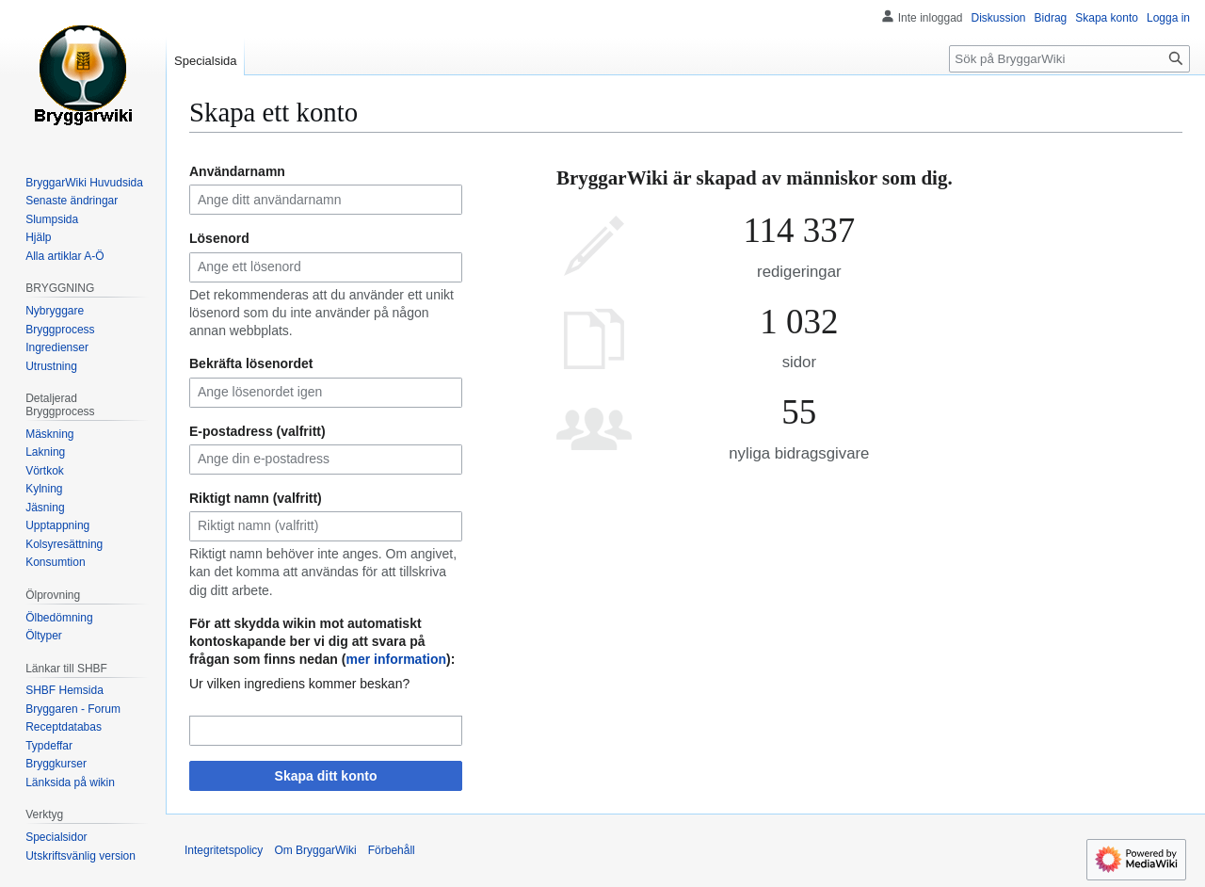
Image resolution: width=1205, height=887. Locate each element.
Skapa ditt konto (326, 775)
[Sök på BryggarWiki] (1069, 59)
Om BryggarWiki (315, 850)
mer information (395, 659)
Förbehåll (391, 850)
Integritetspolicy (224, 850)
